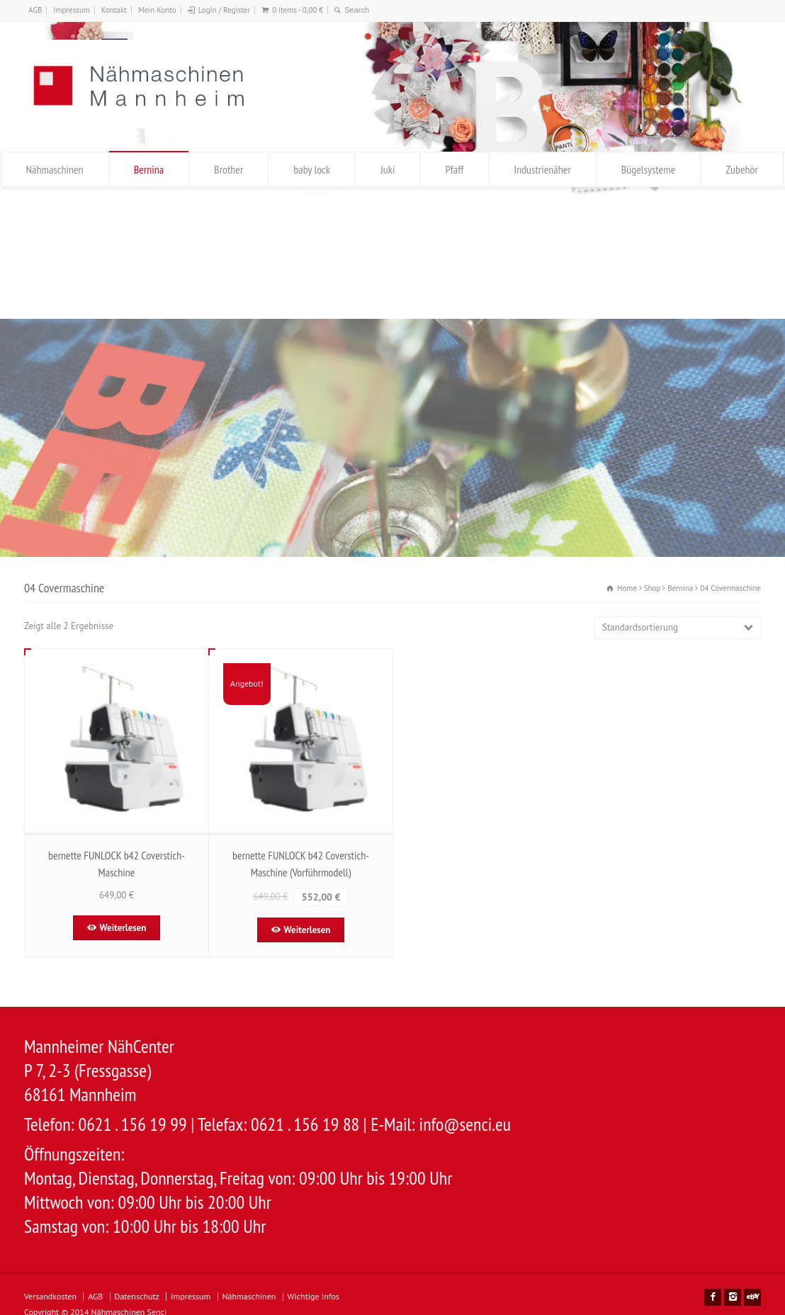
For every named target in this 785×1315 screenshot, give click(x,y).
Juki (387, 169)
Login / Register (224, 10)
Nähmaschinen (55, 169)
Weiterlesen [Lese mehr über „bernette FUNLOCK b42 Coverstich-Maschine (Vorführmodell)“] (307, 930)
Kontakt (114, 10)
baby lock (311, 169)
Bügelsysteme (648, 169)
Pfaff (454, 169)
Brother (228, 169)
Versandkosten (50, 1296)
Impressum (71, 10)
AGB (35, 10)
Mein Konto (157, 10)
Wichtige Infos (313, 1296)
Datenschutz (137, 1296)
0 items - (297, 10)
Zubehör (741, 169)
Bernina (149, 169)
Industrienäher (542, 169)
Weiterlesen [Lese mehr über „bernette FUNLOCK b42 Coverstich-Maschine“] (123, 928)
